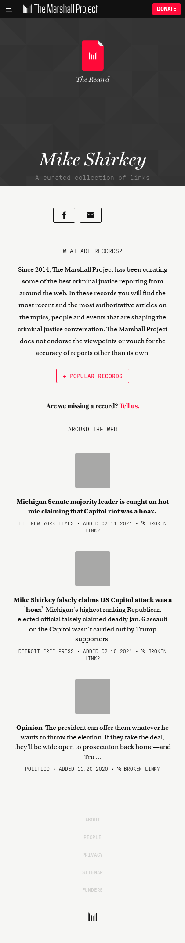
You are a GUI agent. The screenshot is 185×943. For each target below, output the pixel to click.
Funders (92, 889)
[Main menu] (9, 9)
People (92, 836)
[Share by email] (91, 215)
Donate (166, 9)
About (92, 819)
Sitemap (92, 871)
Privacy (92, 854)
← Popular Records (93, 376)
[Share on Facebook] (64, 215)
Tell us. (129, 406)
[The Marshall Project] (58, 9)
